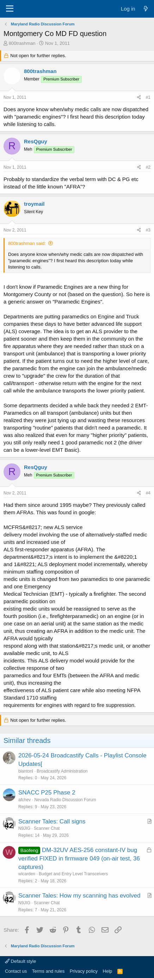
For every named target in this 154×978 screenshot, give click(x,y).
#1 (148, 97)
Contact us (16, 971)
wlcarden (26, 873)
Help (107, 971)
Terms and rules (48, 971)
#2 (148, 167)
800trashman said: (27, 243)
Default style (20, 961)
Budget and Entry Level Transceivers (73, 873)
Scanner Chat (47, 828)
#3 (148, 230)
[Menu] (9, 9)
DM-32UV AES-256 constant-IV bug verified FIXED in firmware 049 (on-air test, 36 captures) (79, 858)
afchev (24, 799)
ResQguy (35, 141)
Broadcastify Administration (62, 771)
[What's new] (146, 8)
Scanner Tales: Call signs (52, 821)
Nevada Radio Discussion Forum (65, 799)
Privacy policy (84, 971)
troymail (34, 204)
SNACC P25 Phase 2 (46, 792)
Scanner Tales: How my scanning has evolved (79, 895)
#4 (148, 493)
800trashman (22, 43)
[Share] (139, 98)
